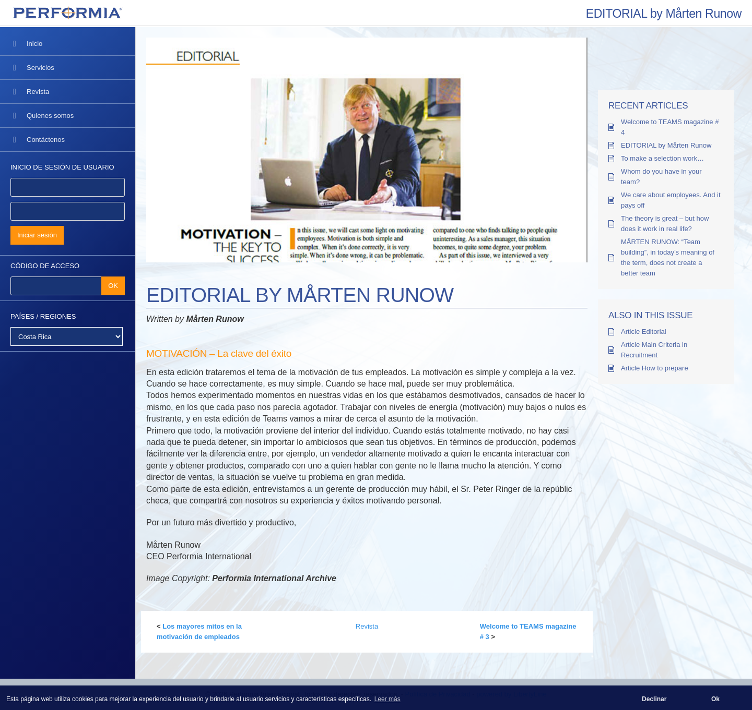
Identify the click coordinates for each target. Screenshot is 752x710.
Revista (367, 626)
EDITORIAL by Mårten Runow (666, 145)
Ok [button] (715, 699)
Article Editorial (643, 331)
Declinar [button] (654, 699)
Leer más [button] (387, 699)
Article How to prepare (654, 368)
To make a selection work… (662, 158)
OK (113, 286)
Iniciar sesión (37, 235)
